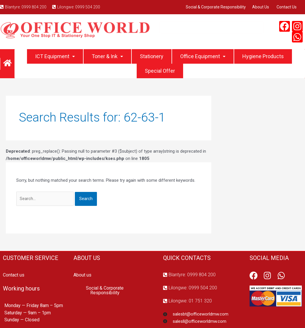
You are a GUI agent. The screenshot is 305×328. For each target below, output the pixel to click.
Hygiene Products (263, 56)
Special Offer (160, 71)
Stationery (151, 56)
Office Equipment (202, 56)
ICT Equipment (55, 56)
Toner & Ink (107, 56)
